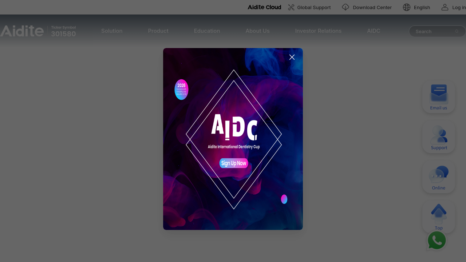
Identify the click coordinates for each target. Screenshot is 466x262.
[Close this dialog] (295, 85)
